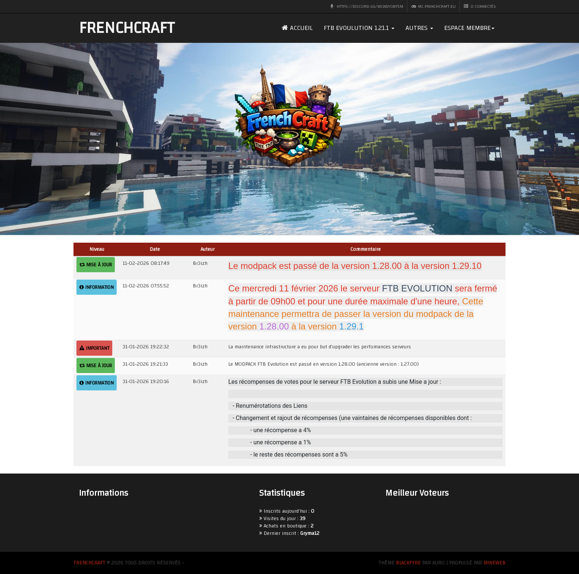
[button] (359, 28)
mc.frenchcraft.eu (433, 6)
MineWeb (494, 563)
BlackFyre (408, 563)
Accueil (297, 28)
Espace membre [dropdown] (469, 28)
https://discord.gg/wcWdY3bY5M (366, 6)
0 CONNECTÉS (480, 6)
